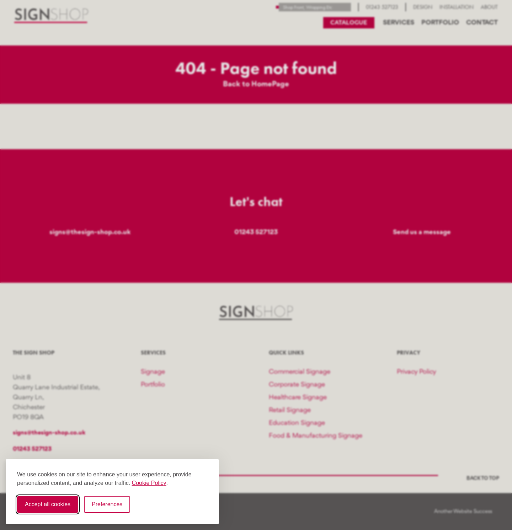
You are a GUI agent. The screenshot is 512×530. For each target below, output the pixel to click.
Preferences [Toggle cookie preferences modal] (107, 504)
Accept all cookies (47, 504)
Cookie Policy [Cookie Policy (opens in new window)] (149, 483)
